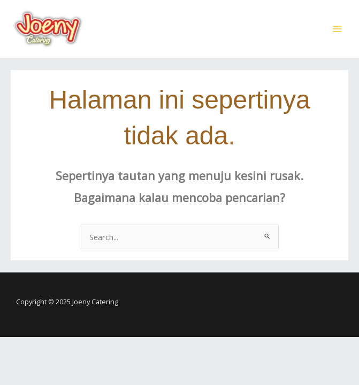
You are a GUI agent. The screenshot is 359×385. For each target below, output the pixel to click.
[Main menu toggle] (337, 29)
